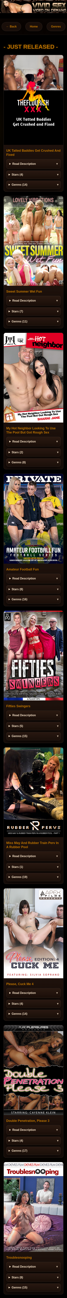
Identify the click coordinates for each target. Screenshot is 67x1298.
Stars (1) (17, 866)
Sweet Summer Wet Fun (24, 291)
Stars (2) (17, 452)
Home (34, 26)
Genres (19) (19, 877)
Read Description (24, 163)
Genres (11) (19, 321)
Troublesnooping (19, 1257)
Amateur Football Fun (22, 569)
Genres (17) (19, 1150)
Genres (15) (19, 736)
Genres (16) (19, 599)
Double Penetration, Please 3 (27, 1121)
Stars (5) (17, 726)
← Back (11, 26)
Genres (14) (19, 184)
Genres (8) (19, 462)
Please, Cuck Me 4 (20, 984)
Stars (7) (17, 311)
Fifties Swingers (18, 706)
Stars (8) (17, 589)
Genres (56, 26)
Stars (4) (17, 174)
